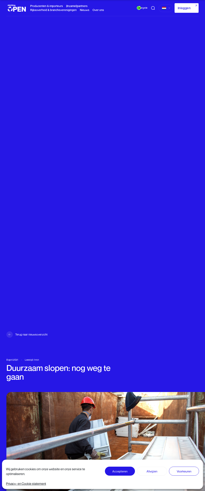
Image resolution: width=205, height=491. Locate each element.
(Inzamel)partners (76, 6)
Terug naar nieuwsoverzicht (31, 334)
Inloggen (184, 8)
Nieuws (84, 10)
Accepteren (120, 471)
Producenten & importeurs (46, 6)
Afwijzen (152, 471)
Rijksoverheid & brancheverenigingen (53, 10)
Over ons (98, 10)
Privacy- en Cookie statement (26, 484)
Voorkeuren (184, 471)
